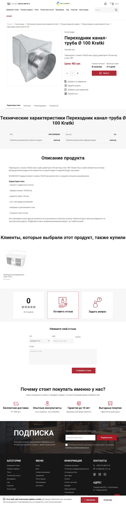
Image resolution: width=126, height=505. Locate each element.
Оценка (78, 329)
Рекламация (69, 485)
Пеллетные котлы (47, 10)
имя (53, 328)
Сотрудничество (71, 466)
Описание (27, 98)
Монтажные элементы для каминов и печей (42, 24)
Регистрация (41, 471)
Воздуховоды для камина (70, 24)
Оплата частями (70, 476)
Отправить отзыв (83, 363)
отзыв (31, 339)
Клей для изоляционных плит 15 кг (14, 268)
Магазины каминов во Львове (77, 489)
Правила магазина (72, 458)
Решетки (74, 10)
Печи (36, 10)
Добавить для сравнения (78, 86)
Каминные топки (12, 10)
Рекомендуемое (40, 98)
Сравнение (40, 467)
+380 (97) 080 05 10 (104, 458)
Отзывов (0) (53, 98)
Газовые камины (27, 10)
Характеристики (13, 98)
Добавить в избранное (77, 82)
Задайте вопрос (101, 82)
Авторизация (41, 474)
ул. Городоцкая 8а (100, 482)
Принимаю (90, 501)
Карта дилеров (70, 482)
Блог (38, 461)
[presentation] (44, 364)
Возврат (67, 479)
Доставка (68, 469)
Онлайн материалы (43, 464)
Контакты (40, 477)
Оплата (67, 472)
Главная (10, 24)
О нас (38, 458)
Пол (30, 328)
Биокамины (60, 10)
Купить (106, 73)
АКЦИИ (9, 16)
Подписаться (106, 430)
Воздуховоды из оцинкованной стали (95, 24)
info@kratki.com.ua (103, 461)
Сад (67, 10)
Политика (108, 501)
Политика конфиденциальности (77, 440)
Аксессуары (83, 10)
